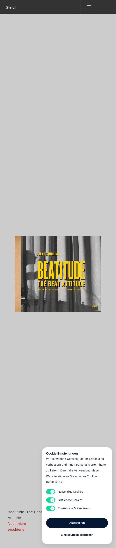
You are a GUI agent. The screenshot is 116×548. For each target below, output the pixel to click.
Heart (43, 271)
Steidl (11, 7)
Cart (58, 271)
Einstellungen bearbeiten (77, 534)
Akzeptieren (77, 522)
